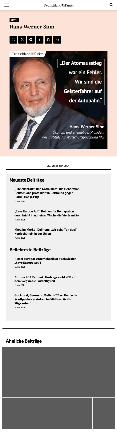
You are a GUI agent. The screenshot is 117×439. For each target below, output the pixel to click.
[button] (6, 5)
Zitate (14, 20)
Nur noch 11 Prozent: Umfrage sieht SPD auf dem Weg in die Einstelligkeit (45, 279)
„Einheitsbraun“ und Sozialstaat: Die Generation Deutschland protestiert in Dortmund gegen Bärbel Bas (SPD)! (46, 193)
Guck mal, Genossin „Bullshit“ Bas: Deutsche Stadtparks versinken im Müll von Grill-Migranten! (45, 299)
